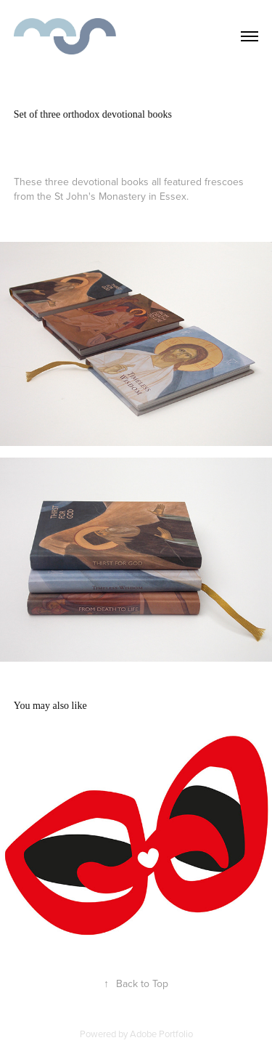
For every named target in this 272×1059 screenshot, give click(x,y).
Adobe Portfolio (161, 1033)
